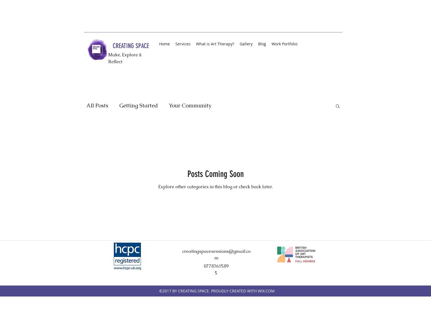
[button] (337, 106)
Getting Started (138, 105)
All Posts (97, 105)
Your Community (190, 105)
